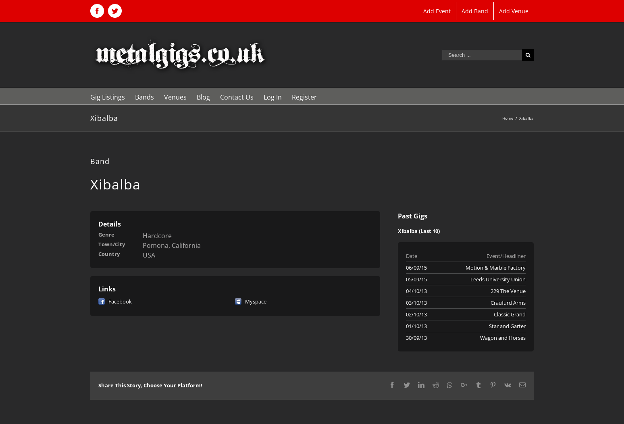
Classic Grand (510, 314)
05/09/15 (416, 279)
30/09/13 (416, 337)
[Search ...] (482, 55)
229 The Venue (508, 291)
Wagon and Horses (503, 337)
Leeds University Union (498, 279)
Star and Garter (507, 326)
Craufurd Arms (508, 302)
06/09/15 (416, 267)
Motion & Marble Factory (496, 267)
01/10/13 (416, 326)
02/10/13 (416, 314)
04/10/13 (416, 291)
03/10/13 (416, 302)
